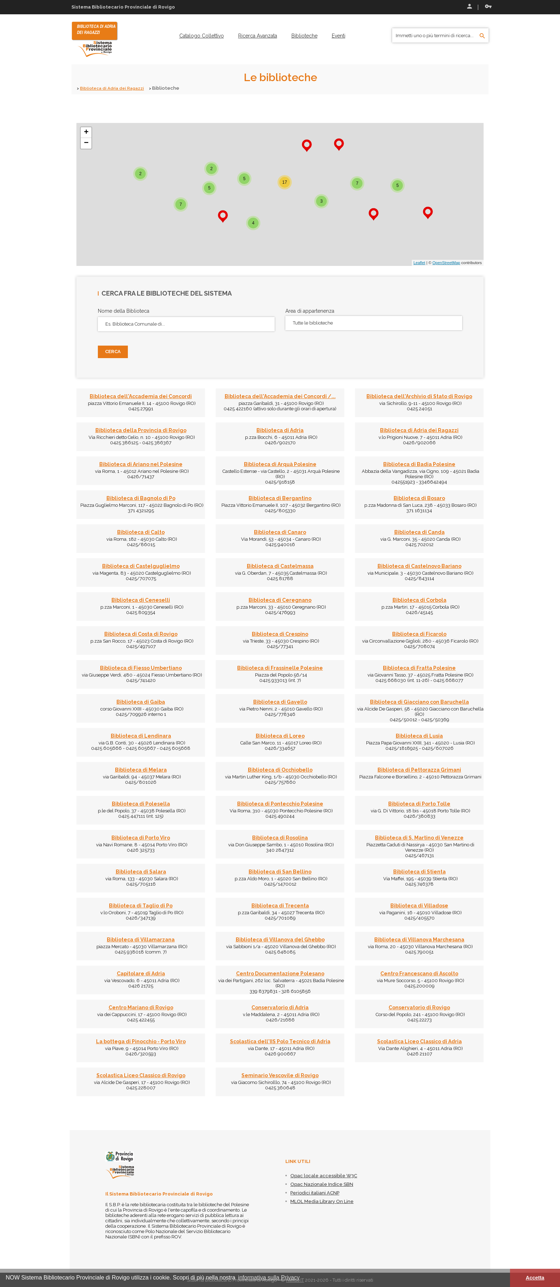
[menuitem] (201, 35)
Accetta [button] (535, 1278)
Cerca (113, 351)
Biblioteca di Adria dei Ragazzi (114, 88)
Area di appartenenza (309, 310)
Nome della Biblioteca (123, 310)
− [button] (86, 143)
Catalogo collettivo (201, 36)
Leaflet (419, 263)
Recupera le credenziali (488, 6)
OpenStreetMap (446, 263)
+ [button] (86, 132)
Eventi (338, 36)
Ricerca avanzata (257, 36)
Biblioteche (304, 36)
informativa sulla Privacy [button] (269, 1277)
